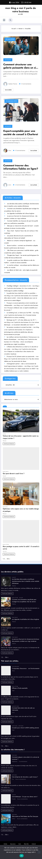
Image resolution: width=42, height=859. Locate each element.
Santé (14, 574)
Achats (5, 841)
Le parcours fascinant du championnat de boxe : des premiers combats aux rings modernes (26, 637)
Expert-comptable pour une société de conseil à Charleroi (20, 132)
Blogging (16, 843)
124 (8, 556)
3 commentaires (23, 759)
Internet (34, 841)
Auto (4, 431)
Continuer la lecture (9, 441)
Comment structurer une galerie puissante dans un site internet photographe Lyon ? (20, 66)
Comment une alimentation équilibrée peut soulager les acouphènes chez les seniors (24, 598)
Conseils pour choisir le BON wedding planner (25, 725)
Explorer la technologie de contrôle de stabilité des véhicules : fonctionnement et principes (19, 329)
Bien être (6, 541)
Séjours (14, 752)
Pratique (6, 468)
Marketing (15, 703)
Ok (22, 856)
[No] (39, 852)
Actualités (8, 59)
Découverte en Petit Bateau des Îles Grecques (25, 814)
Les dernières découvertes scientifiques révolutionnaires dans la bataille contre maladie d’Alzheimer (25, 578)
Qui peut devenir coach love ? (13, 471)
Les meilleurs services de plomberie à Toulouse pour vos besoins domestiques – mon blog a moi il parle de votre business (21, 337)
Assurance (15, 663)
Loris (9, 185)
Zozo (9, 150)
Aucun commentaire (20, 776)
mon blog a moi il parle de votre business (20, 9)
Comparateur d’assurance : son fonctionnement (26, 666)
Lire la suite (8, 90)
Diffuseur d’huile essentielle (19, 685)
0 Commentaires (26, 84)
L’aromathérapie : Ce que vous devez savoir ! (25, 794)
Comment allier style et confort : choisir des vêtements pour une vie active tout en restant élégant (21, 296)
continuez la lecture (7, 768)
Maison (5, 504)
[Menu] (4, 20)
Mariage (14, 723)
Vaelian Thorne (12, 84)
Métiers (21, 723)
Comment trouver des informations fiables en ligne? (20, 167)
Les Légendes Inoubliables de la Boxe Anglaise (20, 213)
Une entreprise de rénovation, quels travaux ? (25, 774)
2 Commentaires (20, 185)
